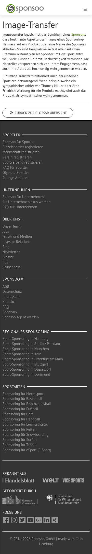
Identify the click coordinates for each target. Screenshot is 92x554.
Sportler (11, 134)
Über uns (11, 219)
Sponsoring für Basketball (22, 398)
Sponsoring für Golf (17, 414)
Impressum (10, 296)
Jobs (5, 231)
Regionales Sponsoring (25, 331)
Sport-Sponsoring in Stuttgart (25, 364)
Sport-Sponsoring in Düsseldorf (26, 369)
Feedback (9, 312)
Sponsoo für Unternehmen (23, 196)
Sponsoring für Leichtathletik (25, 424)
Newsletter (11, 252)
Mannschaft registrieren (20, 152)
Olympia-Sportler (15, 172)
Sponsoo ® (13, 279)
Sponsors (78, 34)
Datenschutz (12, 291)
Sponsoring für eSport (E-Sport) (26, 450)
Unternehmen (16, 189)
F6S (5, 262)
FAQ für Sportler (15, 167)
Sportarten (13, 386)
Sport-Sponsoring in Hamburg (25, 338)
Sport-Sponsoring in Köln (21, 354)
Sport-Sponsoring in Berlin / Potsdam (31, 343)
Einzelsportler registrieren (22, 147)
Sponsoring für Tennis (19, 444)
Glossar (7, 257)
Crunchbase (11, 267)
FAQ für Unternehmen (19, 207)
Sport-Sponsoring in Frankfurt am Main (32, 359)
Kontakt (8, 301)
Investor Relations (16, 241)
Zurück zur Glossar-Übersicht (38, 113)
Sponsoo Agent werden (20, 317)
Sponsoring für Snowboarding (25, 434)
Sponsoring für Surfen (19, 439)
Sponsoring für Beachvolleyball (26, 403)
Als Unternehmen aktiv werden (26, 201)
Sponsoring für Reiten (19, 429)
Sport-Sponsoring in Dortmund (26, 374)
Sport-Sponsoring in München (25, 348)
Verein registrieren (17, 157)
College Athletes (15, 177)
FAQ (5, 306)
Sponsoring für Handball (21, 419)
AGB (5, 286)
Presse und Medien (17, 236)
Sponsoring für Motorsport (22, 393)
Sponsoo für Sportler (18, 141)
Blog (6, 246)
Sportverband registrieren (22, 162)
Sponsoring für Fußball (20, 409)
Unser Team (11, 226)
